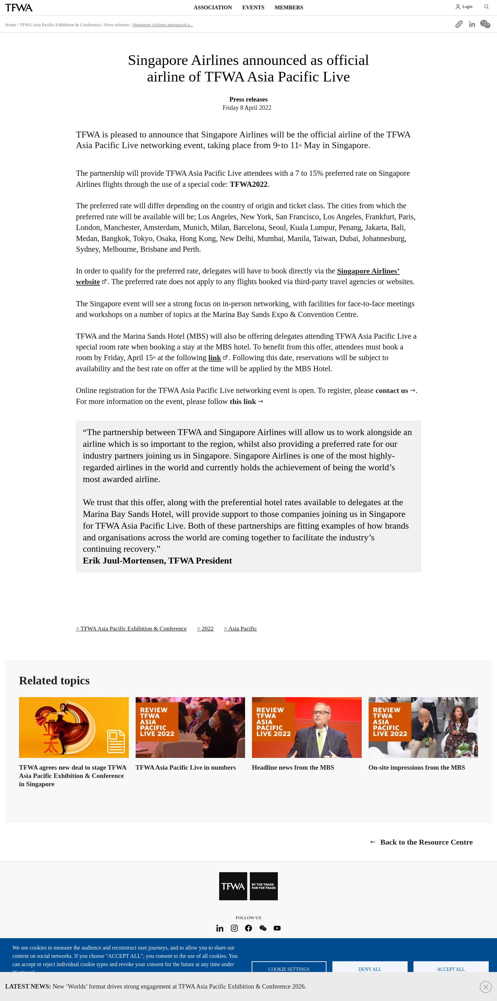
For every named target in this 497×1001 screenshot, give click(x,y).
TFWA (19, 7)
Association (213, 7)
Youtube (277, 928)
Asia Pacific (242, 628)
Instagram (234, 928)
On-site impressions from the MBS (417, 767)
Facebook (248, 928)
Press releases (116, 24)
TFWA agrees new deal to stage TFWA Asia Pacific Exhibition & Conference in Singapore (72, 776)
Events (253, 7)
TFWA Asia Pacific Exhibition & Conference (60, 24)
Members (289, 7)
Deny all (370, 969)
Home (10, 24)
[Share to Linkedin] (472, 24)
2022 (208, 628)
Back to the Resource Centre (426, 842)
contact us (392, 390)
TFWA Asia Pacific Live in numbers (186, 767)
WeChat (263, 928)
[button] (459, 24)
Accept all (451, 969)
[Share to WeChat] (485, 24)
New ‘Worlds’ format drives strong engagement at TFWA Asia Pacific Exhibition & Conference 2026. (155, 986)
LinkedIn (220, 928)
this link (243, 401)
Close (486, 987)
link (214, 357)
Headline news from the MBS (293, 767)
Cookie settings (289, 969)
